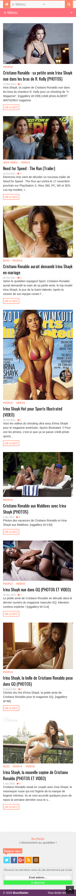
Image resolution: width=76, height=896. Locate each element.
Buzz (6, 260)
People (8, 67)
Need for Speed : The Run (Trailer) (29, 168)
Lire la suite (11, 107)
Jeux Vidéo (10, 162)
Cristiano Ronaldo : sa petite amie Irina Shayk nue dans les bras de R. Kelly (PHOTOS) (37, 76)
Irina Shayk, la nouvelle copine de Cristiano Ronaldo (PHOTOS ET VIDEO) (35, 775)
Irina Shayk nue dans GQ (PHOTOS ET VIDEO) (37, 589)
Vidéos (25, 162)
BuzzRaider (38, 838)
